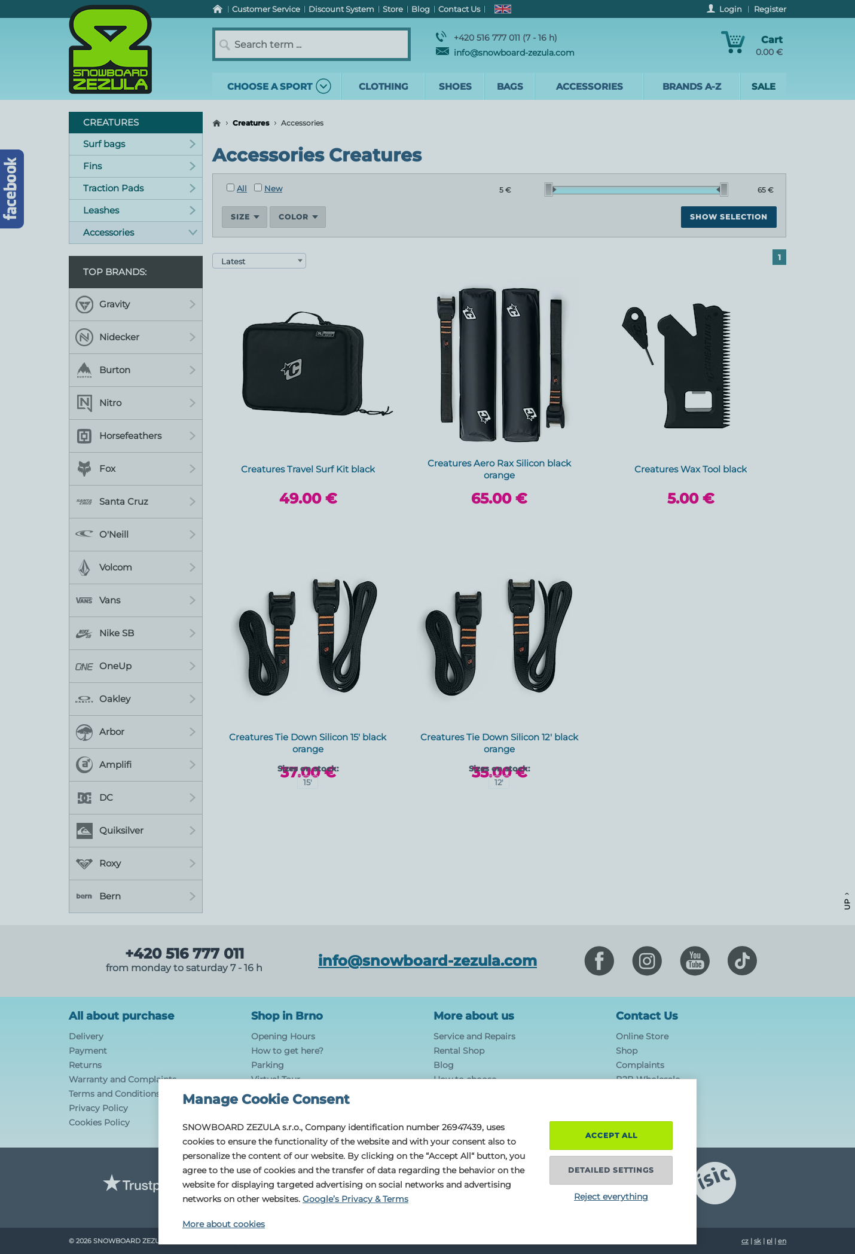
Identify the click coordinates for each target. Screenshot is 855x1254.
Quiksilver (135, 831)
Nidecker (135, 337)
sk (757, 1241)
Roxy (135, 863)
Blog (443, 1065)
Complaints (640, 1065)
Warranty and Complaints (122, 1079)
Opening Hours (283, 1036)
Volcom (135, 567)
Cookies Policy (99, 1122)
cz (745, 1241)
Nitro (135, 403)
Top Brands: (114, 271)
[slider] (551, 189)
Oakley (135, 699)
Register (770, 9)
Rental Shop (458, 1050)
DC (135, 798)
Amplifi (135, 765)
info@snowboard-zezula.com (505, 52)
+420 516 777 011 (184, 954)
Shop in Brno (287, 1016)
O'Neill (135, 535)
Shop (626, 1050)
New (268, 188)
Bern (135, 896)
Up (846, 901)
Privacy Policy (98, 1108)
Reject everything (611, 1196)
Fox (135, 469)
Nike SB (135, 633)
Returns (85, 1065)
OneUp (135, 666)
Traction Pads (139, 188)
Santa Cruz (135, 502)
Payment (88, 1050)
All (237, 188)
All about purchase (121, 1016)
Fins (139, 166)
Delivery (86, 1036)
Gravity (135, 304)
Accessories (140, 232)
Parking (267, 1065)
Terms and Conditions (114, 1093)
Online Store (642, 1036)
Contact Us (647, 1016)
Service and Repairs (474, 1036)
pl (769, 1241)
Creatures (251, 122)
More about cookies (223, 1224)
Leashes (139, 210)
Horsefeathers (135, 436)
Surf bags (139, 143)
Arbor (135, 732)
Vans (135, 600)
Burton (135, 370)
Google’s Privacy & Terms (355, 1199)
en (782, 1241)
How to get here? (287, 1050)
